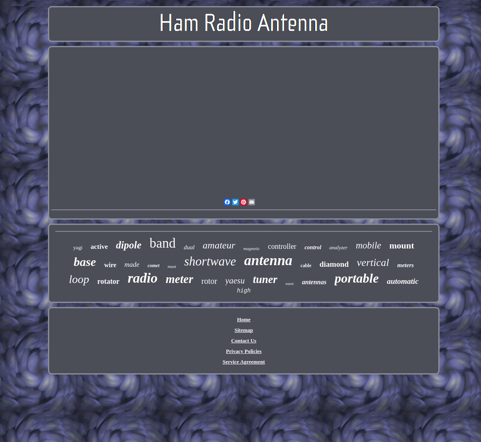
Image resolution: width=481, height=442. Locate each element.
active (99, 246)
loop (79, 279)
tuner (265, 279)
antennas (314, 282)
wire (110, 264)
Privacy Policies (244, 351)
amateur (219, 245)
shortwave (210, 261)
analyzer (338, 247)
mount (402, 245)
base (85, 261)
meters (405, 265)
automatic (402, 281)
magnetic (252, 248)
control (313, 247)
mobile (368, 245)
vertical (373, 262)
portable (357, 278)
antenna (268, 260)
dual (189, 247)
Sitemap (244, 330)
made (131, 264)
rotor (209, 281)
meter (180, 278)
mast (172, 266)
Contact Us (244, 340)
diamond (334, 264)
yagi (77, 247)
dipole (128, 245)
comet (153, 265)
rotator (108, 281)
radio (143, 277)
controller (282, 246)
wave (289, 283)
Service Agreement (243, 362)
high (244, 290)
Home (243, 319)
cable (305, 265)
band (163, 243)
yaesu (235, 280)
